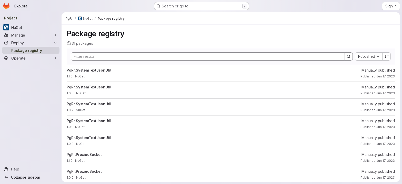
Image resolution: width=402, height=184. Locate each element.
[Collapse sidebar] (30, 177)
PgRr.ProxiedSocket (84, 154)
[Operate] (30, 58)
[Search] (205, 56)
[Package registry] (30, 50)
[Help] (30, 169)
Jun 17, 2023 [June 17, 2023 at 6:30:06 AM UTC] (385, 76)
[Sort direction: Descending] (387, 56)
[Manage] (30, 35)
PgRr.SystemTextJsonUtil (89, 70)
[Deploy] (30, 42)
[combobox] (368, 56)
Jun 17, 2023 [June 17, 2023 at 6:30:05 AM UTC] (385, 144)
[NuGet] (30, 27)
